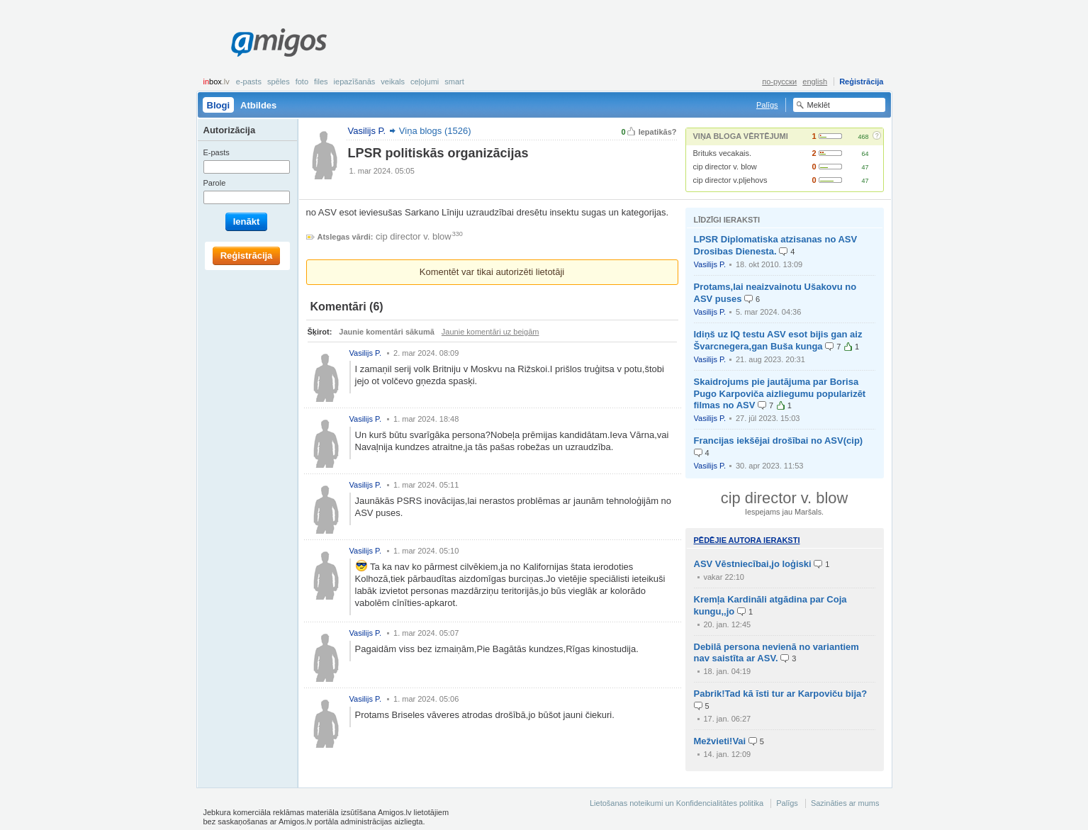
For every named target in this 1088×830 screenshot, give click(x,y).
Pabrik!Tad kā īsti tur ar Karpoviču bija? (781, 693)
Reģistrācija (861, 81)
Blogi (218, 105)
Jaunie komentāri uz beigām (490, 331)
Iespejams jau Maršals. (784, 511)
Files (321, 81)
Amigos (279, 42)
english (814, 81)
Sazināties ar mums (845, 803)
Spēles (278, 81)
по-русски (779, 81)
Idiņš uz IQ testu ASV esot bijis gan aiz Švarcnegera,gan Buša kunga (778, 340)
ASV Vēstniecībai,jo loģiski (753, 564)
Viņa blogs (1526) (435, 130)
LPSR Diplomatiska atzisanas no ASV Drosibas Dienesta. (776, 245)
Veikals (393, 81)
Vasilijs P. (710, 264)
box (216, 81)
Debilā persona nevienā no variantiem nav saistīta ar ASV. (776, 652)
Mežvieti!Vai (720, 741)
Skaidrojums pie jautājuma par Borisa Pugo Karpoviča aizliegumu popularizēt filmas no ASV (780, 393)
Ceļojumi (424, 81)
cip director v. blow (725, 166)
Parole (214, 183)
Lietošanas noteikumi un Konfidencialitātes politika (676, 803)
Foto (302, 81)
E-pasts (249, 81)
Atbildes (258, 105)
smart (454, 81)
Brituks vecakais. (722, 153)
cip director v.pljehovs (730, 180)
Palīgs (767, 105)
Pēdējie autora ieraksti (747, 540)
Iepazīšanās (355, 81)
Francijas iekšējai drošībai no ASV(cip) (778, 440)
